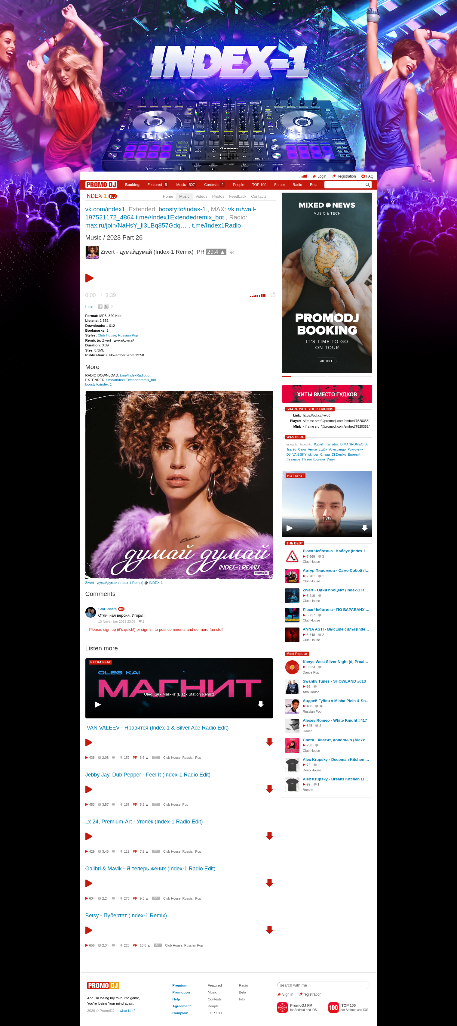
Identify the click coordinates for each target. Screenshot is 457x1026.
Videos (201, 196)
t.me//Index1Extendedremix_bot (180, 217)
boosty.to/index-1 (182, 209)
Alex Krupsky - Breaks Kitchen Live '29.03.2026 (336, 779)
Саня (302, 449)
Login (321, 176)
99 (308, 784)
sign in (147, 629)
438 (92, 757)
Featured (158, 185)
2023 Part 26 (125, 237)
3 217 (311, 615)
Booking (132, 185)
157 (126, 804)
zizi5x (323, 449)
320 (155, 757)
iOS (314, 1010)
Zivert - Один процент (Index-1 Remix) (336, 590)
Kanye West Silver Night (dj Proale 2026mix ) (336, 662)
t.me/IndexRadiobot (135, 375)
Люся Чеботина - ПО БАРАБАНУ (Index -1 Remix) (336, 610)
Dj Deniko (339, 454)
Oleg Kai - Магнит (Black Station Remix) (179, 694)
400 (309, 706)
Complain (180, 1013)
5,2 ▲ (144, 804)
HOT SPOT (295, 476)
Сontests (214, 185)
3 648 (311, 635)
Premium (179, 985)
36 (308, 686)
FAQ (369, 176)
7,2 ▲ (144, 851)
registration (312, 994)
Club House (107, 335)
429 (92, 851)
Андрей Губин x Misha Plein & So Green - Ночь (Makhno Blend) (336, 701)
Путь (327, 518)
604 (92, 898)
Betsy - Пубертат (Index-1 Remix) (126, 916)
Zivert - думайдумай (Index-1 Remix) (114, 582)
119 (126, 851)
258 (309, 745)
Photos (218, 196)
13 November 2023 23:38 (117, 621)
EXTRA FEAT (100, 662)
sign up (109, 629)
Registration (346, 176)
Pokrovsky (355, 449)
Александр (337, 449)
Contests (215, 999)
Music (186, 185)
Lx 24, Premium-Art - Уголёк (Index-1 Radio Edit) (144, 822)
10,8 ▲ (145, 945)
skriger (313, 454)
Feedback (237, 196)
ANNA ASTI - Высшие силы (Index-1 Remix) (336, 629)
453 (92, 804)
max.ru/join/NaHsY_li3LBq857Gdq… (136, 225)
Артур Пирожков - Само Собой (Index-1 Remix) (336, 570)
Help (176, 999)
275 (126, 898)
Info (242, 999)
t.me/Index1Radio (216, 225)
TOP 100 (259, 185)
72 (308, 765)
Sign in (287, 994)
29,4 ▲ (216, 252)
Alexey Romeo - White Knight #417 (335, 720)
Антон (312, 449)
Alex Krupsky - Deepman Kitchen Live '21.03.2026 (336, 759)
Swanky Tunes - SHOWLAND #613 (334, 681)
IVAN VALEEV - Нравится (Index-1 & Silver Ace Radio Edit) (157, 728)
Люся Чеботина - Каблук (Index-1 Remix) (336, 551)
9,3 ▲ (144, 898)
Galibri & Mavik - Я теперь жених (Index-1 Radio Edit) (150, 869)
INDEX (96, 196)
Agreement (181, 1006)
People (238, 185)
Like (89, 306)
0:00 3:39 (100, 295)
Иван (331, 459)
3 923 (311, 667)
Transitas (331, 444)
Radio (297, 185)
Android (299, 1010)
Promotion (181, 992)
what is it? (127, 1010)
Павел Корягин (313, 459)
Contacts (258, 196)
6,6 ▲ (144, 757)
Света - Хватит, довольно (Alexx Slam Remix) (336, 740)
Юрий (318, 444)
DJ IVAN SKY (297, 454)
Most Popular (297, 654)
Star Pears (107, 609)
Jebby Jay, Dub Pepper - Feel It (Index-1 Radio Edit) (148, 775)
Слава (325, 454)
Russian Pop (128, 335)
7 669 (311, 556)
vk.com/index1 (105, 209)
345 (309, 725)
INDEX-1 (156, 582)
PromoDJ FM (301, 1005)
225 (126, 945)
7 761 (311, 576)
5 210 (311, 595)
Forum (279, 185)
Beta (313, 185)
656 (92, 945)
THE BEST (295, 543)
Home (168, 196)
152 (126, 757)
